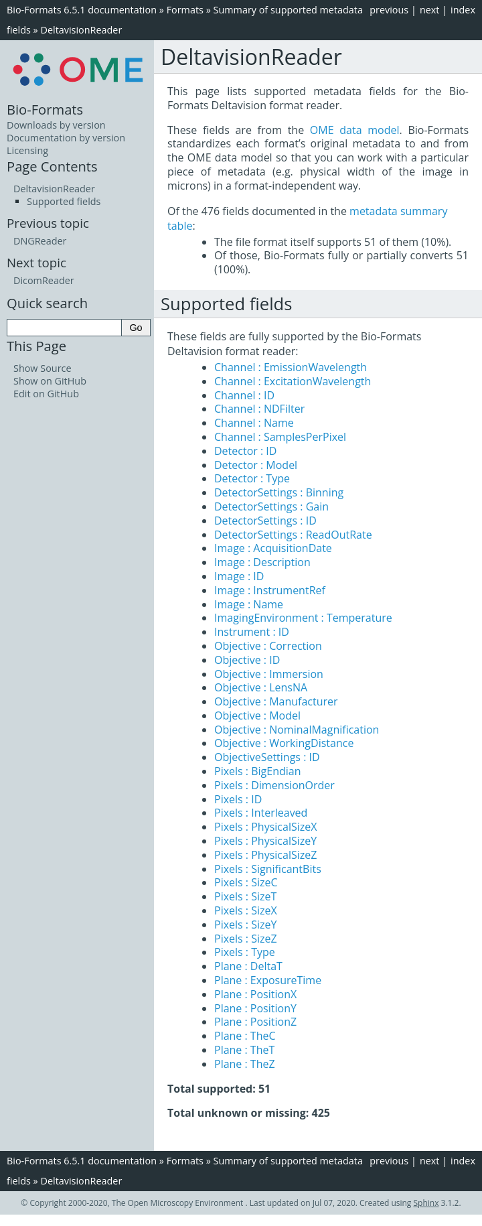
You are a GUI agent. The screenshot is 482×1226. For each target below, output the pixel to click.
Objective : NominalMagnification (296, 729)
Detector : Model (255, 465)
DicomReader (43, 280)
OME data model (355, 130)
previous (389, 9)
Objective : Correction (268, 645)
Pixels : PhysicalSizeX (265, 826)
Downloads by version (56, 125)
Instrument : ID (251, 631)
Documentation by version (66, 137)
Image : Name (248, 604)
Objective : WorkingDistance (283, 743)
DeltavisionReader (81, 29)
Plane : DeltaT (248, 966)
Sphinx (426, 1203)
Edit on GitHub (46, 393)
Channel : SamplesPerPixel (280, 436)
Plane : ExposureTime (267, 980)
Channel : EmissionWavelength (290, 367)
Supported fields (63, 201)
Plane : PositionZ (255, 1021)
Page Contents (52, 166)
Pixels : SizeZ (245, 938)
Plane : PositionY (255, 1008)
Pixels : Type (244, 952)
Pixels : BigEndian (257, 771)
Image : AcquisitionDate (273, 548)
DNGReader (39, 240)
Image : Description (262, 562)
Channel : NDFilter (259, 408)
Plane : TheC (245, 1035)
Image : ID (239, 576)
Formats (185, 9)
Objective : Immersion (268, 674)
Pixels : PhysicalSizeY (265, 840)
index (463, 9)
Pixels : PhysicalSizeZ (265, 854)
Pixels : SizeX (245, 910)
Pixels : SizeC (246, 882)
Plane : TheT (244, 1049)
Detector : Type (252, 478)
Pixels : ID (238, 799)
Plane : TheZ (244, 1064)
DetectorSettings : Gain (271, 506)
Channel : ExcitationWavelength (292, 381)
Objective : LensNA (260, 687)
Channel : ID (244, 395)
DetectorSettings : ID (265, 520)
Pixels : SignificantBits (267, 869)
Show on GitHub (49, 380)
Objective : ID (247, 660)
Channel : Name (254, 422)
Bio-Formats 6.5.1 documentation (82, 9)
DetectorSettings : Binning (278, 492)
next (430, 9)
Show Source (42, 368)
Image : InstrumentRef (269, 590)
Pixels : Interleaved (260, 812)
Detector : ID (245, 451)
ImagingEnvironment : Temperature (303, 617)
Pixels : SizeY (245, 924)
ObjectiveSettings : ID (267, 757)
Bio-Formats (45, 109)
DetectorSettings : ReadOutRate (293, 534)
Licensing (27, 150)
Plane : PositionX (255, 994)
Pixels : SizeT (245, 896)
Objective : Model (257, 715)
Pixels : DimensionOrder (274, 785)
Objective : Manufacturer (276, 701)
